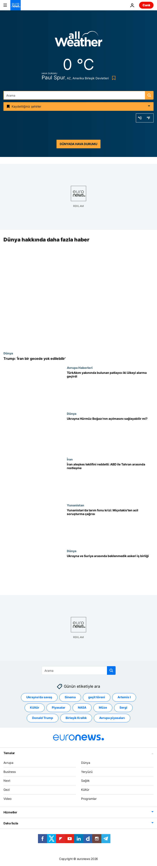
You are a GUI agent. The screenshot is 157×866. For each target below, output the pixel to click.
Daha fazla (10, 823)
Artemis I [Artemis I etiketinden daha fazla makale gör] (124, 697)
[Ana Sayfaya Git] (15, 5)
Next (6, 780)
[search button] (149, 95)
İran (70, 459)
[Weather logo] (78, 40)
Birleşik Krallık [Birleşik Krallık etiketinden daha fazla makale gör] (76, 718)
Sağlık (85, 780)
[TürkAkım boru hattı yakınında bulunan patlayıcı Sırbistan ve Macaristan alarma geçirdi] (110, 389)
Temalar (9, 753)
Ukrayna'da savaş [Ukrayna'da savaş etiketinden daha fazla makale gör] (39, 697)
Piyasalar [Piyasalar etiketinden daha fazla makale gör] (58, 707)
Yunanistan (75, 505)
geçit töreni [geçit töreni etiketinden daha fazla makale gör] (96, 697)
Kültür (85, 789)
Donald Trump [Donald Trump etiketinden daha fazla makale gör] (42, 718)
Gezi (6, 789)
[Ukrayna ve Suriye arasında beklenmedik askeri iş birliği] (110, 572)
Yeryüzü (87, 772)
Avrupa (8, 762)
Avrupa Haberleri (80, 368)
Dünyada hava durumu (78, 144)
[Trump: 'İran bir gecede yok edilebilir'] (78, 359)
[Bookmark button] (112, 78)
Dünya (8, 353)
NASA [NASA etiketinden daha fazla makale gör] (82, 707)
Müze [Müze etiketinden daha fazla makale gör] (103, 707)
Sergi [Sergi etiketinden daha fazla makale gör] (123, 707)
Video (7, 798)
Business (9, 772)
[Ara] (78, 95)
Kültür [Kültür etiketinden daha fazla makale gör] (34, 707)
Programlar (89, 798)
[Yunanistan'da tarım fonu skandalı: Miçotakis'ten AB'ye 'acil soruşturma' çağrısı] (110, 526)
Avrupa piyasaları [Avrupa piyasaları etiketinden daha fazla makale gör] (112, 718)
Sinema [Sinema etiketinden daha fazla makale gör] (70, 697)
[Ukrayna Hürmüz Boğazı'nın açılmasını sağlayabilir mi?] (110, 435)
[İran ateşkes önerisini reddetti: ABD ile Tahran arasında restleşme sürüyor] (110, 480)
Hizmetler (10, 812)
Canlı (146, 5)
